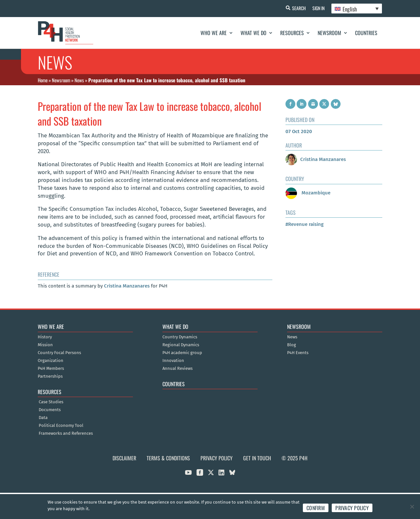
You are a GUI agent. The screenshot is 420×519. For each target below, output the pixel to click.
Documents (50, 410)
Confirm (315, 508)
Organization (50, 360)
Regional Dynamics (180, 345)
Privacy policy (352, 508)
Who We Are (213, 33)
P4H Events (297, 352)
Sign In (318, 8)
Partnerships (50, 376)
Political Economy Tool (61, 425)
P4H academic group (182, 352)
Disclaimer (124, 458)
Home (43, 80)
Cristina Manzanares (127, 286)
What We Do (253, 33)
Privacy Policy (216, 458)
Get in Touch (257, 458)
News (79, 80)
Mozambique (307, 193)
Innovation (173, 360)
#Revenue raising (304, 224)
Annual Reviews (177, 368)
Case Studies (51, 402)
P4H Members (51, 368)
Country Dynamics (179, 337)
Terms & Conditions (168, 458)
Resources (292, 33)
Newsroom (329, 33)
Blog (291, 345)
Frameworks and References (66, 433)
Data (43, 417)
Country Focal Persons (59, 352)
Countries (366, 33)
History (45, 337)
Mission (45, 345)
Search (299, 8)
